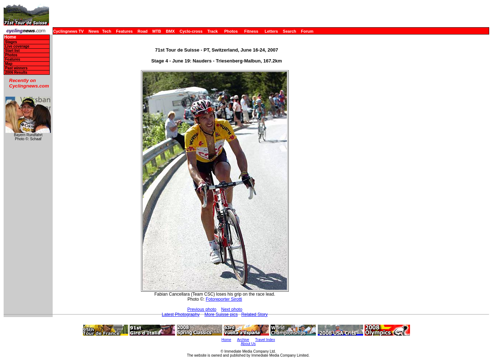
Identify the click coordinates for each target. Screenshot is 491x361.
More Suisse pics (221, 314)
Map (8, 64)
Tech (106, 31)
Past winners (16, 68)
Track (212, 31)
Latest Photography (181, 314)
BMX (170, 31)
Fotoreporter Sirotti (224, 299)
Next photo (231, 309)
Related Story (254, 314)
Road (143, 31)
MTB (157, 31)
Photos (231, 31)
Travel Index (265, 340)
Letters (271, 31)
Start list (12, 51)
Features (124, 31)
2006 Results (16, 72)
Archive (243, 340)
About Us (248, 344)
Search (289, 31)
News (94, 31)
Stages (11, 42)
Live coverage (17, 46)
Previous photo (201, 309)
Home (10, 37)
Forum (307, 31)
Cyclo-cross (191, 31)
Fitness (251, 31)
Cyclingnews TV (68, 31)
